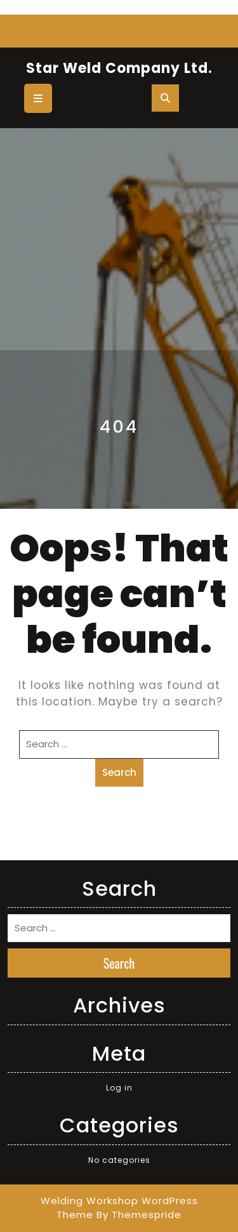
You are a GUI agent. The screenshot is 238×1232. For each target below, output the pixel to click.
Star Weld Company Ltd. (119, 68)
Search (119, 772)
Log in (119, 1087)
